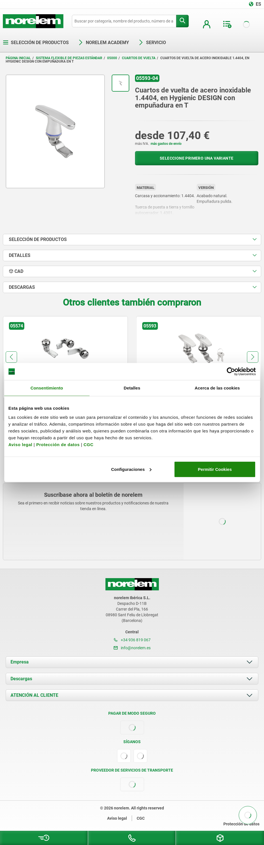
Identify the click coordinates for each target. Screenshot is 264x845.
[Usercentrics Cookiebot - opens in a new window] (231, 371)
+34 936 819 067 (132, 640)
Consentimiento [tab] (46, 388)
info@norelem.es (132, 648)
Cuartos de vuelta (138, 58)
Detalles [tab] (132, 388)
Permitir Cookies (215, 469)
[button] (11, 357)
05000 (112, 58)
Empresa (20, 662)
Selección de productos (36, 43)
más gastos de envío (166, 144)
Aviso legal (20, 444)
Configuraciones (131, 469)
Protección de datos (58, 444)
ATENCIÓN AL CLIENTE (34, 695)
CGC (88, 444)
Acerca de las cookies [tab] (217, 388)
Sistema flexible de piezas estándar (69, 58)
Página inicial (18, 58)
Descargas (21, 678)
